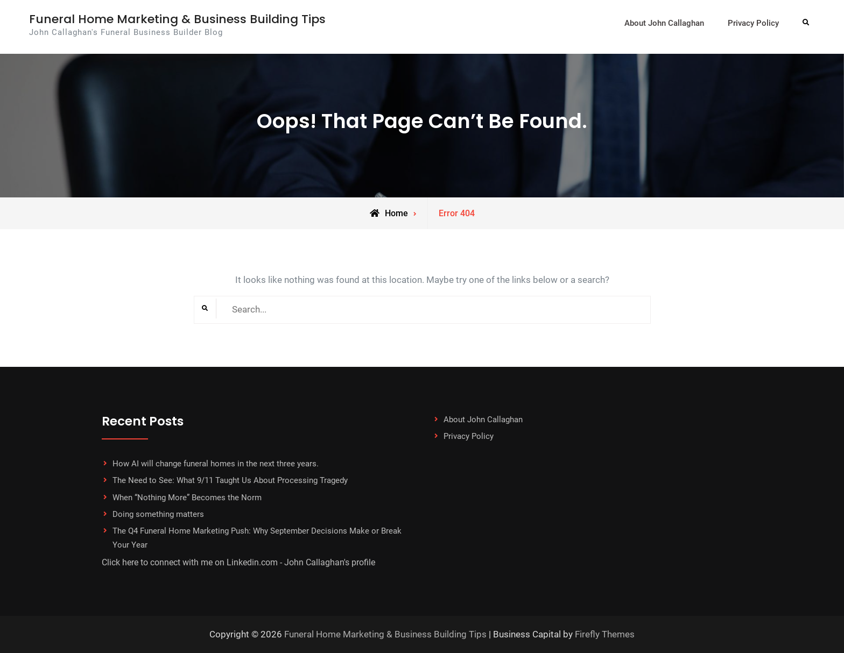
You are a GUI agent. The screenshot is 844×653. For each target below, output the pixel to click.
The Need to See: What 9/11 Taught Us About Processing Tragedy (230, 480)
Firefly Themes (605, 634)
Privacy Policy (753, 23)
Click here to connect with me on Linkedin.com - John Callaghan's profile (238, 562)
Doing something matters (158, 514)
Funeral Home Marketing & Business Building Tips (177, 19)
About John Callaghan (664, 23)
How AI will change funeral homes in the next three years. (215, 464)
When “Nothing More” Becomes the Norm (187, 497)
